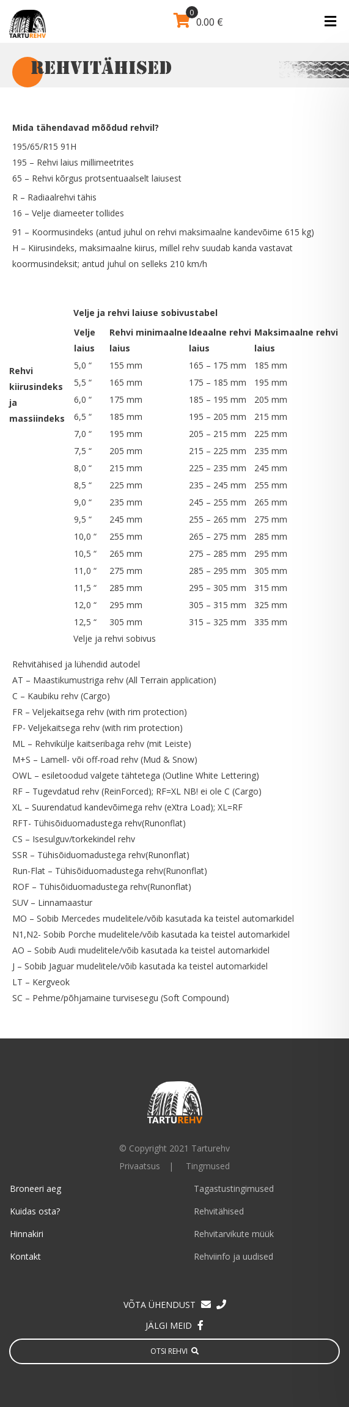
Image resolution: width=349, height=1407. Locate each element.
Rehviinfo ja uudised (233, 1256)
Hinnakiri (26, 1234)
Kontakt (25, 1256)
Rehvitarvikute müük (234, 1234)
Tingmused (208, 1166)
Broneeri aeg (35, 1188)
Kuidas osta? (35, 1211)
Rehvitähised (219, 1211)
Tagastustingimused (234, 1188)
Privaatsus (139, 1166)
